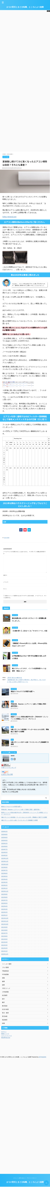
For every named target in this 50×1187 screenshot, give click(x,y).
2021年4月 (4, 942)
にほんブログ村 (7, 774)
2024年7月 (4, 849)
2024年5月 (4, 852)
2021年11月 (4, 921)
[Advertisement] (15, 135)
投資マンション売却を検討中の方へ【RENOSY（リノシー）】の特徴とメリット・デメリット (24, 813)
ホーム (14, 1178)
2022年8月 (4, 897)
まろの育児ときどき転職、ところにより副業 (25, 7)
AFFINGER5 (42, 1057)
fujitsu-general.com (9, 217)
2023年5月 (4, 876)
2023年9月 (4, 867)
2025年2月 (4, 843)
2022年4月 (4, 906)
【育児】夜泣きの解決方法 (14, 677)
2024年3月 (4, 855)
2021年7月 (4, 933)
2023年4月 (4, 879)
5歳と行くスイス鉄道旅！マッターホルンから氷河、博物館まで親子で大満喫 (24, 817)
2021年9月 (4, 927)
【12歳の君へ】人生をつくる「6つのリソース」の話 (29, 631)
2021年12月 (4, 918)
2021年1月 (4, 951)
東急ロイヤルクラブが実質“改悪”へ (23, 691)
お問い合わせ (22, 1178)
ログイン (4, 1031)
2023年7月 (4, 870)
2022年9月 (4, 894)
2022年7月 (4, 900)
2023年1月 (4, 888)
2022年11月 (4, 891)
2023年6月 (4, 873)
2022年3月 (4, 909)
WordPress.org (5, 1037)
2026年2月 (4, 831)
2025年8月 (4, 834)
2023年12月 (4, 858)
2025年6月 (4, 837)
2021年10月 (4, 924)
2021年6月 (4, 936)
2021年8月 (4, 930)
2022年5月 (4, 903)
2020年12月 (4, 954)
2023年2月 (4, 885)
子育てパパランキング (8, 767)
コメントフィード (6, 1035)
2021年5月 (4, 939)
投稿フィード (5, 1033)
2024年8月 (4, 846)
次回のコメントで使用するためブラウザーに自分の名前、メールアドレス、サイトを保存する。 (24, 596)
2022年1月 (4, 915)
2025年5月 (4, 840)
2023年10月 (4, 864)
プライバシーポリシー (32, 1178)
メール (5, 582)
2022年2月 (4, 912)
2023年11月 (4, 861)
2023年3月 (4, 882)
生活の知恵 (6, 537)
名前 (5, 575)
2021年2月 (4, 948)
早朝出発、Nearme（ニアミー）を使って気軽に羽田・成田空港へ (20, 809)
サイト (5, 589)
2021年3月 (4, 945)
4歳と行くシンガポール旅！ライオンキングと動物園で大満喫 (19, 820)
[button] (49, 11)
